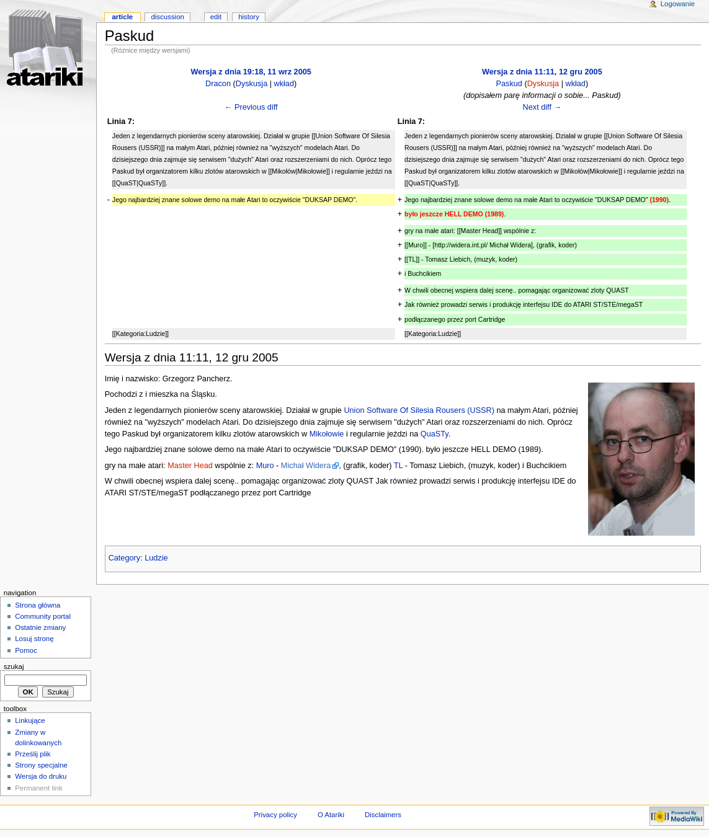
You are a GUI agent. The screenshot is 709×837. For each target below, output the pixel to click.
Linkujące (30, 720)
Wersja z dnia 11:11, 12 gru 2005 (542, 72)
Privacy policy (275, 814)
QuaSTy (434, 434)
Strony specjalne (41, 765)
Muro (265, 465)
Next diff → (542, 107)
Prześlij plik (32, 754)
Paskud (509, 83)
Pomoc (26, 650)
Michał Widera (306, 465)
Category (124, 558)
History (248, 16)
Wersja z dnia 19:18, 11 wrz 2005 (250, 72)
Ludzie (156, 558)
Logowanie (678, 3)
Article (122, 16)
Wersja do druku (40, 776)
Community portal (43, 616)
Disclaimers (383, 814)
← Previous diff (251, 107)
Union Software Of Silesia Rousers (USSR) (419, 410)
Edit (215, 16)
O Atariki (331, 814)
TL (398, 465)
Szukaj (14, 666)
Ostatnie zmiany (40, 627)
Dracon (218, 83)
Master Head (190, 465)
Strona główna (37, 605)
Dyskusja (251, 83)
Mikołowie (327, 434)
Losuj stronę (34, 638)
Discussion (167, 16)
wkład (284, 83)
